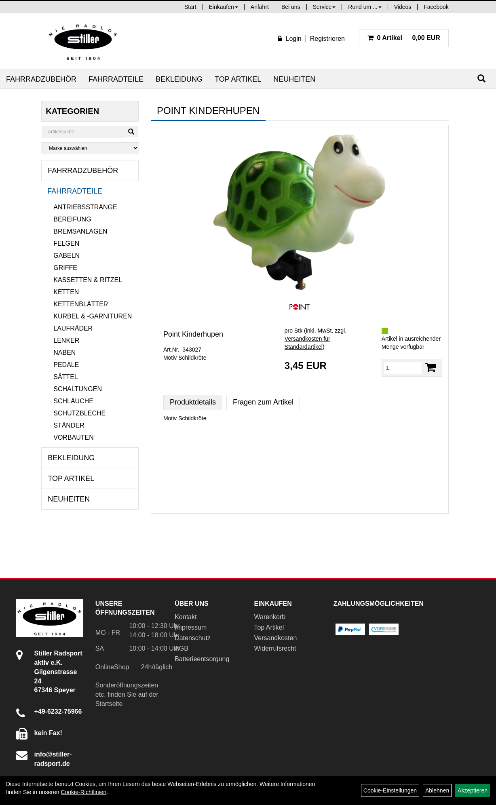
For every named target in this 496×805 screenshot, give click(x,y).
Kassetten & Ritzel (87, 279)
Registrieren (327, 38)
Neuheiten (294, 79)
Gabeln (66, 255)
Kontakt (185, 616)
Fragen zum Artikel (263, 402)
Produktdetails (193, 402)
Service (324, 7)
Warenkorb (269, 616)
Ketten (66, 292)
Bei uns (290, 7)
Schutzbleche (79, 413)
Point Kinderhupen (193, 334)
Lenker (66, 340)
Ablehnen (437, 790)
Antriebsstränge (85, 207)
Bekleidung (179, 79)
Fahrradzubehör (41, 79)
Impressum (191, 627)
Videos (403, 7)
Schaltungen (77, 389)
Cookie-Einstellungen (390, 790)
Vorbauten (73, 437)
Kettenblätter (80, 304)
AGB (181, 648)
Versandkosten (275, 637)
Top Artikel (238, 79)
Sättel (65, 376)
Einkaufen (223, 7)
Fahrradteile (116, 79)
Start (190, 7)
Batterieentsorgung (202, 658)
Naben (64, 352)
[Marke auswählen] (90, 148)
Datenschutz (193, 637)
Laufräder (73, 328)
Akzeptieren (473, 790)
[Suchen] (481, 78)
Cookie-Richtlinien (83, 792)
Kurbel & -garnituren (92, 316)
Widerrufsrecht (275, 648)
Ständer (68, 425)
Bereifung (72, 219)
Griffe (65, 267)
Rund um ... (364, 7)
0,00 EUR (403, 37)
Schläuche (73, 401)
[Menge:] (403, 367)
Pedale (66, 364)
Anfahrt (260, 7)
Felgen (66, 243)
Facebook (436, 7)
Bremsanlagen (80, 231)
